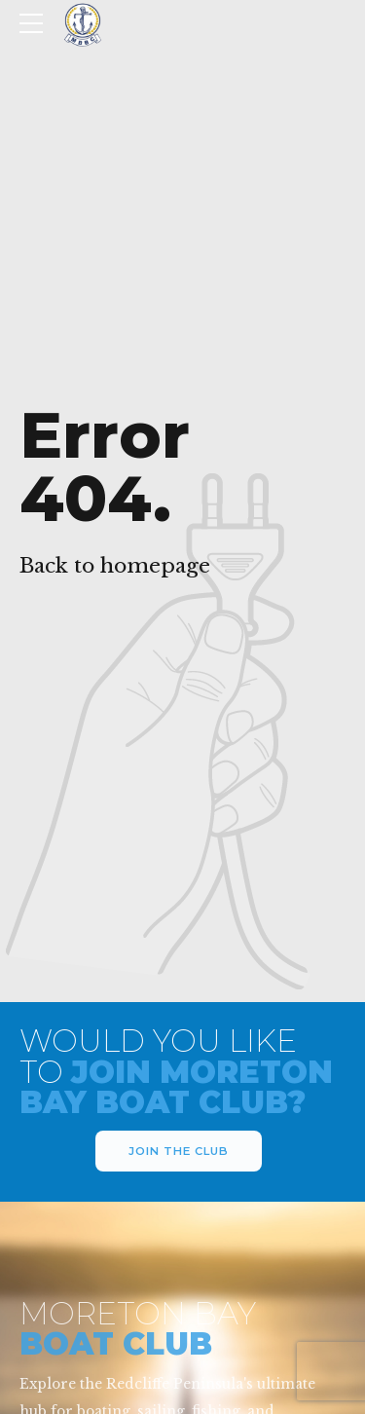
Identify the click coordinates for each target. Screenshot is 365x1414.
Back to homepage (114, 565)
